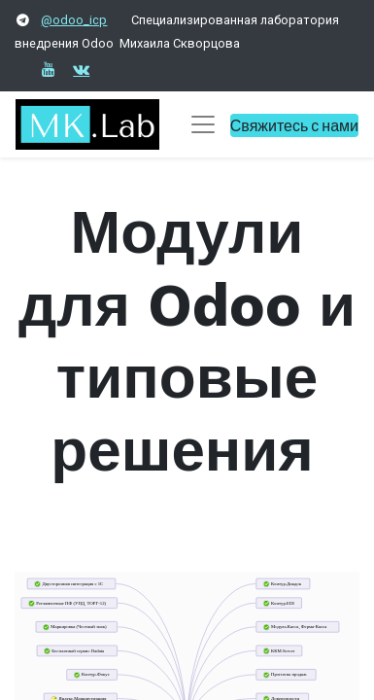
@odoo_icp (74, 20)
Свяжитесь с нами (294, 125)
